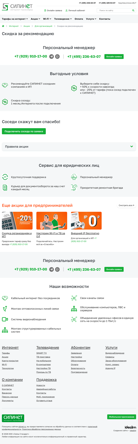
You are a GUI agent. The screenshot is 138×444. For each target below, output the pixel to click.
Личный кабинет (75, 10)
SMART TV (41, 353)
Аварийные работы (46, 389)
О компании (12, 379)
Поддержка (46, 379)
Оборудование (78, 360)
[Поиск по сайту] (116, 10)
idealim (133, 430)
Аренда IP (110, 368)
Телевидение (61, 18)
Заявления (76, 353)
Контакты (104, 18)
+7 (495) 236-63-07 (87, 3)
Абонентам (80, 347)
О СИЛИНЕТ (8, 385)
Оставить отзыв (44, 400)
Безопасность (78, 368)
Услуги (90, 18)
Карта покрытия (10, 360)
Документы (7, 400)
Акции (34, 18)
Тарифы (6, 353)
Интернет (14, 26)
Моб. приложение (45, 396)
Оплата (79, 18)
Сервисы (109, 357)
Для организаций (43, 26)
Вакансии (7, 393)
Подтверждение (79, 372)
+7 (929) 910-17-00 (30, 56)
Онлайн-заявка (53, 10)
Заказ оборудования (115, 360)
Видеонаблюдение (114, 353)
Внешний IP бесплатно (85, 233)
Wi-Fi (46, 18)
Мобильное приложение (121, 417)
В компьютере (43, 364)
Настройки (76, 357)
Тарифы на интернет (14, 18)
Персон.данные (10, 396)
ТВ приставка (43, 357)
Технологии (8, 368)
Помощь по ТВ (43, 372)
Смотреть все (126, 205)
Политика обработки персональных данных (41, 429)
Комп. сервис (112, 364)
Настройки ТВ (43, 368)
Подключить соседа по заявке (24, 131)
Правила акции (16, 146)
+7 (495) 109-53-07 (107, 3)
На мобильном (43, 360)
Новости (40, 385)
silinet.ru (22, 426)
